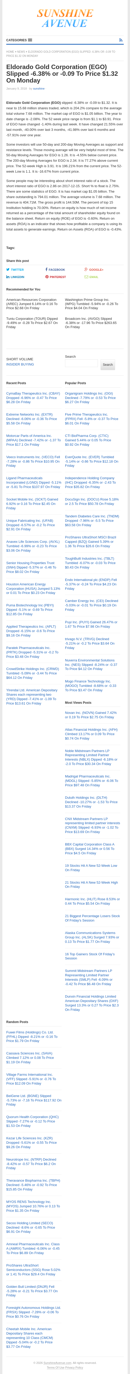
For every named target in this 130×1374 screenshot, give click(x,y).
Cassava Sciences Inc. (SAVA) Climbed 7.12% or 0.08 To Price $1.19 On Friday (30, 1057)
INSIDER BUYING (20, 364)
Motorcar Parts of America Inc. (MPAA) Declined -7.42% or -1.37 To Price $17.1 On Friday (33, 440)
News (21, 51)
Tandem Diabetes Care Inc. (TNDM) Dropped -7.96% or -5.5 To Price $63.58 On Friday (92, 520)
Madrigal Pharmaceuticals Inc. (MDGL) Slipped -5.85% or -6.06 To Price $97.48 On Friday (91, 780)
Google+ (94, 269)
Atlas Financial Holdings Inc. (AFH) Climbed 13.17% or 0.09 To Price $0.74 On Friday (91, 734)
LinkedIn (15, 277)
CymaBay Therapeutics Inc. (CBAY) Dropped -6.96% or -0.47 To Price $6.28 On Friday (33, 397)
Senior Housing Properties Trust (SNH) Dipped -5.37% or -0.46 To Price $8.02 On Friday (31, 567)
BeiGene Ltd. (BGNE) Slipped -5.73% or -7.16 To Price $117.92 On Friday (34, 1100)
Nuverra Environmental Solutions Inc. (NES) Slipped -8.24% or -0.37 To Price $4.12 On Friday (91, 664)
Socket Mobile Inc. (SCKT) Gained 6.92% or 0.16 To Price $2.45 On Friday (32, 503)
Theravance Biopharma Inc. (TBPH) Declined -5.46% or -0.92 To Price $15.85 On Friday (33, 1185)
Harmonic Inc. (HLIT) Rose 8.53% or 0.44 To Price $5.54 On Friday (92, 901)
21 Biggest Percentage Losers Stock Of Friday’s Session (92, 918)
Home (10, 51)
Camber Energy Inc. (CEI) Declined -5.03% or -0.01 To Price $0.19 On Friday (91, 605)
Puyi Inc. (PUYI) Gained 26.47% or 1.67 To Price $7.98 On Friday (91, 624)
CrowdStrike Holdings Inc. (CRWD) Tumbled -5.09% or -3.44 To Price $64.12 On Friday (32, 673)
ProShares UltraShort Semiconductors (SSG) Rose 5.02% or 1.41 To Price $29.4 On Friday (33, 1269)
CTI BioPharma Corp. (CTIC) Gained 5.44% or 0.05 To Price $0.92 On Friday (88, 440)
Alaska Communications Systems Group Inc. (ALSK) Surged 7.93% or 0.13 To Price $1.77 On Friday (92, 937)
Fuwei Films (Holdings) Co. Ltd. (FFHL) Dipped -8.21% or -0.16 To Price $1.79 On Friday (31, 1036)
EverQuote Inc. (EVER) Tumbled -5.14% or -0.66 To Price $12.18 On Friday (91, 461)
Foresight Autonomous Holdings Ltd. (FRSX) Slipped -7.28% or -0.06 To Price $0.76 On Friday (33, 1312)
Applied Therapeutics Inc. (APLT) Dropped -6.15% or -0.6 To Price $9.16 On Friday (31, 631)
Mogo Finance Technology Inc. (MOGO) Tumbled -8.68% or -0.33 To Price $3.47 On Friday (90, 685)
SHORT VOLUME (19, 359)
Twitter (15, 269)
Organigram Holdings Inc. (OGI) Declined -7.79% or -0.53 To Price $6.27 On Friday (90, 397)
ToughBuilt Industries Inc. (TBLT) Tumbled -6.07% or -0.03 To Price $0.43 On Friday (90, 563)
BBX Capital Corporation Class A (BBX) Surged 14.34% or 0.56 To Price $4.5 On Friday (89, 848)
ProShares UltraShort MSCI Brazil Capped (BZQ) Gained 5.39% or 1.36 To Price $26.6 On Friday (90, 541)
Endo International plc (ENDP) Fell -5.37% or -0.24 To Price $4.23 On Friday (91, 584)
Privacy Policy (74, 1367)
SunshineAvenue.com (58, 1362)
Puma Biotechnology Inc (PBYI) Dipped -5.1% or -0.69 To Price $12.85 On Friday (30, 609)
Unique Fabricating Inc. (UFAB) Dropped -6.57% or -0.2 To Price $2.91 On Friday (30, 525)
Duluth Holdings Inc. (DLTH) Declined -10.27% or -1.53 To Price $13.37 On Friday (91, 802)
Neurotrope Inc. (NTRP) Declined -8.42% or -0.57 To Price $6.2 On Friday (31, 1164)
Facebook (55, 269)
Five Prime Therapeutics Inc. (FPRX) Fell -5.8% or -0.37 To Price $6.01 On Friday (91, 418)
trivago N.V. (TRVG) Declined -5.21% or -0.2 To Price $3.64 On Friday (90, 643)
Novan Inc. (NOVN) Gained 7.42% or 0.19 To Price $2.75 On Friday (91, 715)
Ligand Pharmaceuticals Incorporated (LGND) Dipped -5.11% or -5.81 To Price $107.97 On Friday (33, 482)
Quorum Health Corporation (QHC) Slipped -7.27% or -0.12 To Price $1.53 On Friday (32, 1121)
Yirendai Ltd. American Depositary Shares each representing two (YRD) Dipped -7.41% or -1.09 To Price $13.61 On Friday (31, 696)
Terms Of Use (55, 1367)
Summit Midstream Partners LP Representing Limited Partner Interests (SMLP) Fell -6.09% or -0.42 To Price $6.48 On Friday (89, 977)
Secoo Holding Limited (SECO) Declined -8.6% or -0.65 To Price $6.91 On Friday (30, 1227)
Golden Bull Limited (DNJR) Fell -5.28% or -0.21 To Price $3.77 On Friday (32, 1291)
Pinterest (55, 277)
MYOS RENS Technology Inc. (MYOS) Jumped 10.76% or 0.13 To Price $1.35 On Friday (33, 1206)
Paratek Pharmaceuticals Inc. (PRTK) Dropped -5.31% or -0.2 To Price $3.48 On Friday (32, 652)
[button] (19, 40)
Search (70, 356)
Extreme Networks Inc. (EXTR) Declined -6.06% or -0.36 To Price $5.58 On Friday (31, 418)
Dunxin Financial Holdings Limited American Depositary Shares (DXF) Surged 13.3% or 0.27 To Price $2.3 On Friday (92, 1003)
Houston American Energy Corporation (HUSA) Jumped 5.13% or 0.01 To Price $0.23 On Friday (33, 588)
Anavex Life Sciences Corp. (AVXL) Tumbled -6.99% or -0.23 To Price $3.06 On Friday (33, 546)
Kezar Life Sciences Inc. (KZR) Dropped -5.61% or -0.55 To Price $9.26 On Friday (31, 1142)
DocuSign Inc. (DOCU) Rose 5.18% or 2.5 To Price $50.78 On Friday (92, 501)
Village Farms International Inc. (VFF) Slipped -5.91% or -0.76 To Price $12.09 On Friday (31, 1079)
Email (91, 277)
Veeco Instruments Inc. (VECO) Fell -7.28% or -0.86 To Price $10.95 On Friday (33, 461)
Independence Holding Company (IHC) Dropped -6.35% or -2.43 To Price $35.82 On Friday (90, 482)
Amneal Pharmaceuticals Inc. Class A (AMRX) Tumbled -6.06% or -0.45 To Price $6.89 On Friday (33, 1248)
